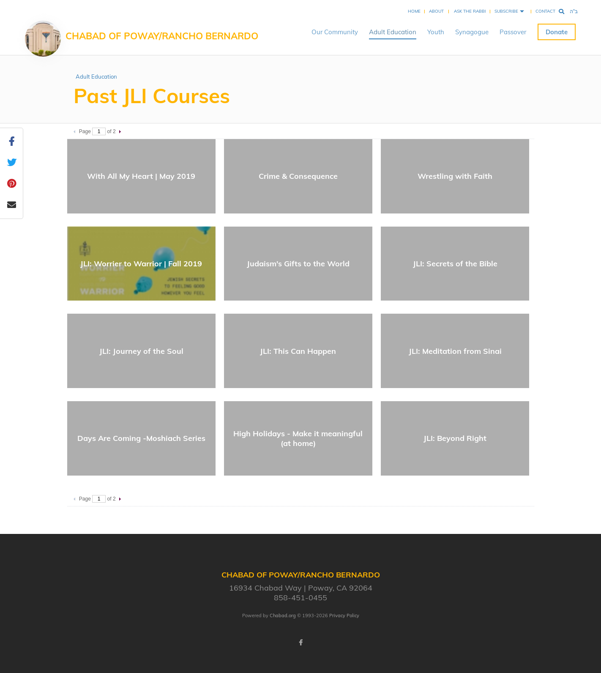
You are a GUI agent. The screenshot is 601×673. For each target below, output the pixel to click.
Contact (545, 11)
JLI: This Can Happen (298, 351)
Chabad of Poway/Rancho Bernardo (162, 36)
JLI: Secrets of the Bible (455, 263)
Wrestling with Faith (455, 176)
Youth (435, 32)
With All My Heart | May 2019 (141, 176)
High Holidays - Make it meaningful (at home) (298, 438)
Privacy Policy (344, 615)
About (436, 11)
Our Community (334, 32)
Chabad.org (283, 615)
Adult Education (392, 32)
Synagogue (472, 32)
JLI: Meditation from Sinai (455, 351)
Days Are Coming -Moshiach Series (141, 438)
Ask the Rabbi (470, 11)
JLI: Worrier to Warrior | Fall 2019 (141, 263)
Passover (513, 32)
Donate (557, 32)
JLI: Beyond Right (454, 438)
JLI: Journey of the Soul (141, 351)
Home (414, 11)
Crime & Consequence (298, 176)
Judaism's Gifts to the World (298, 263)
